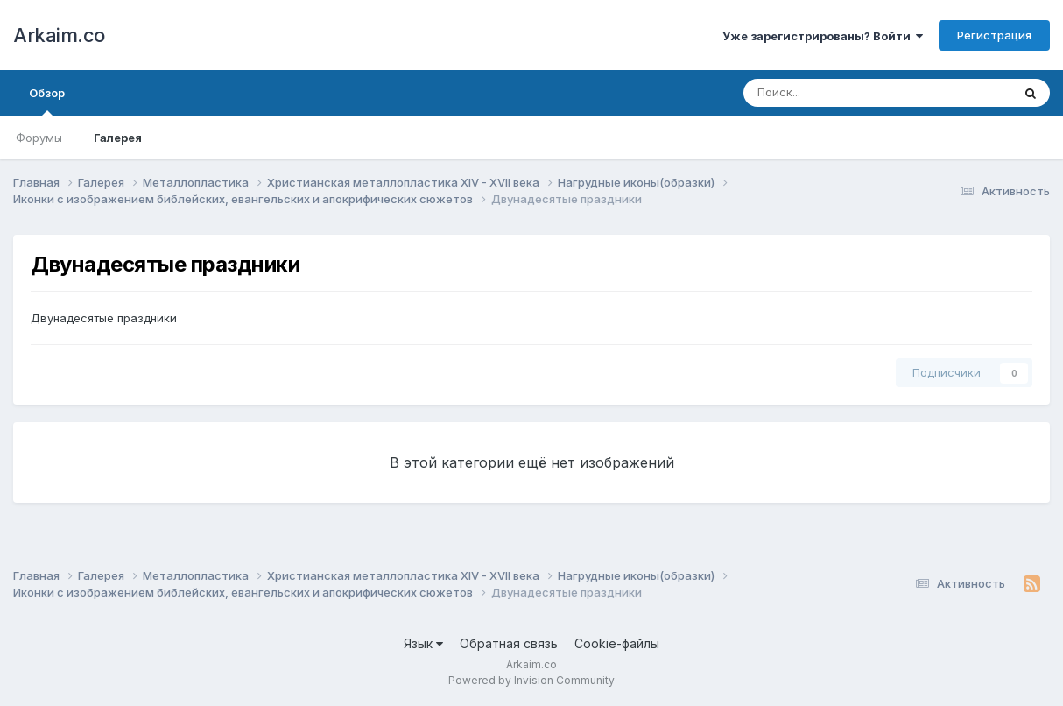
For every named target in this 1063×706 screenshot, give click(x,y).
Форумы (39, 138)
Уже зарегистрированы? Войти (822, 36)
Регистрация (994, 35)
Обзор (47, 101)
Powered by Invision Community (531, 680)
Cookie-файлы (616, 643)
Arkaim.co (59, 35)
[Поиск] (844, 93)
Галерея (118, 138)
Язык (423, 643)
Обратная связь (509, 643)
